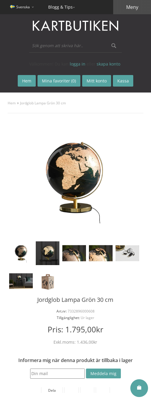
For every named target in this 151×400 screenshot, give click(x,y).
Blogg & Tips (60, 7)
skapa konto (108, 64)
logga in (77, 64)
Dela (52, 390)
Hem (12, 103)
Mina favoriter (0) (59, 81)
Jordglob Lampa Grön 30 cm (43, 103)
